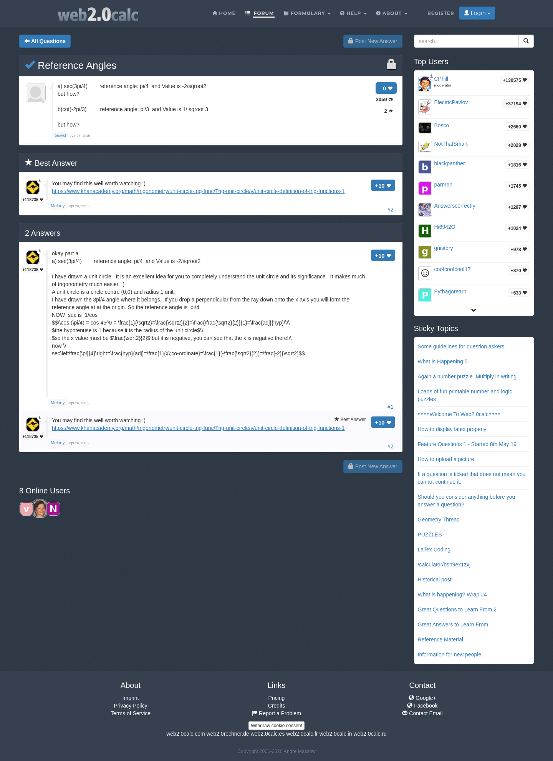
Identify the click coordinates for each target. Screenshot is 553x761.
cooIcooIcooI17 (452, 269)
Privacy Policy (130, 706)
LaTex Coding (434, 549)
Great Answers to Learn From (453, 624)
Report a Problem (276, 713)
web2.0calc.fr (302, 734)
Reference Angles (70, 65)
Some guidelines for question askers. (462, 346)
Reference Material (440, 639)
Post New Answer (372, 41)
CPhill (441, 79)
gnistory (443, 248)
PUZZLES (430, 534)
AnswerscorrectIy (454, 206)
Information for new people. (450, 654)
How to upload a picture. (447, 459)
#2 (390, 209)
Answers (42, 233)
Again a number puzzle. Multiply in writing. (468, 376)
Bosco (441, 125)
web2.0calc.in (336, 734)
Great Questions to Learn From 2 (457, 609)
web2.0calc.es (268, 734)
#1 (390, 407)
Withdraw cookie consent (276, 725)
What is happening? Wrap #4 (452, 594)
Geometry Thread (439, 519)
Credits (276, 706)
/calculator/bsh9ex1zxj (444, 564)
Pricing (276, 698)
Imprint (131, 698)
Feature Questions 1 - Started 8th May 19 (467, 444)
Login (477, 13)
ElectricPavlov (451, 102)
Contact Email (422, 713)
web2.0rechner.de (227, 734)
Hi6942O (444, 227)
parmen (443, 185)
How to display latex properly (452, 429)
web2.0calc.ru (369, 734)
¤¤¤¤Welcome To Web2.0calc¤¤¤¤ (459, 414)
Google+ (422, 698)
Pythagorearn (450, 291)
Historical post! (435, 579)
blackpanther (449, 163)
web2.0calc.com (185, 734)
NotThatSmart (451, 144)
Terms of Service (131, 713)
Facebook (422, 706)
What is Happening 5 (443, 361)
